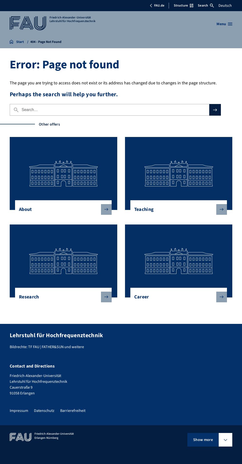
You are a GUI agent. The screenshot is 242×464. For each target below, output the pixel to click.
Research (61, 297)
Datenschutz (44, 410)
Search (206, 5)
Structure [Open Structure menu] (183, 5)
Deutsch (225, 5)
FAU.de (157, 5)
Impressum (19, 410)
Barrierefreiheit (72, 410)
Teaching (176, 209)
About (61, 209)
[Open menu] (224, 24)
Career (176, 297)
